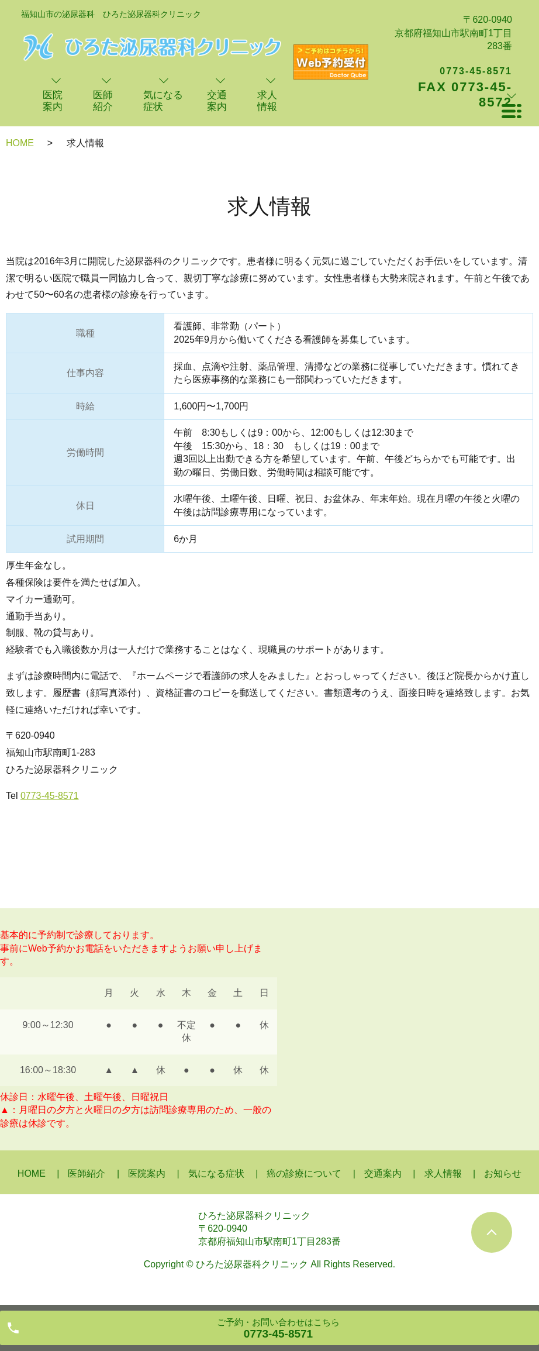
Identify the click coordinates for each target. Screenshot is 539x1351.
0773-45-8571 (49, 796)
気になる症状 (216, 1173)
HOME (20, 143)
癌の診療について (304, 1173)
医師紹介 (86, 1173)
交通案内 (383, 1173)
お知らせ (502, 1173)
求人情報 (443, 1173)
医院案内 (146, 1173)
